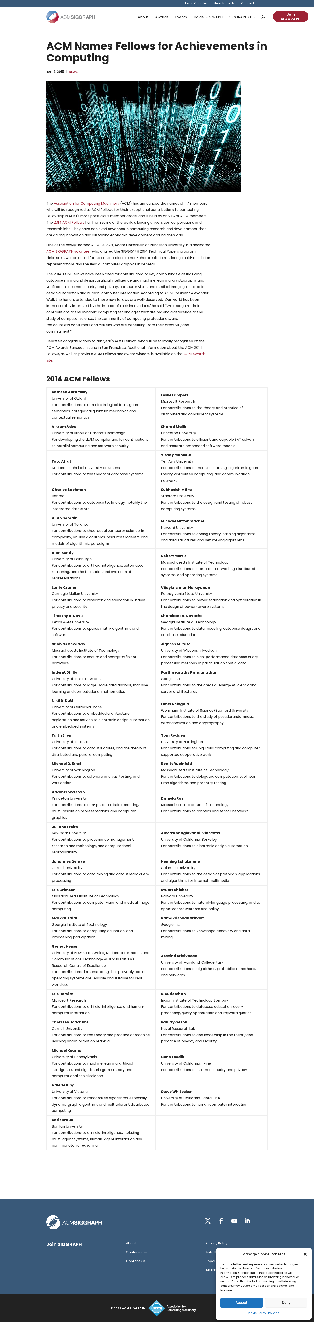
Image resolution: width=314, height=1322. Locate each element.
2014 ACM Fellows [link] (69, 222)
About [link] (143, 17)
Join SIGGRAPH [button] (291, 16)
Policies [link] (273, 1313)
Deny (286, 1302)
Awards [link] (161, 17)
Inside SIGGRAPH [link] (208, 17)
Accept (242, 1302)
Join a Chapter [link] (195, 4)
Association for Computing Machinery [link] (86, 203)
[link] (70, 17)
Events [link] (181, 17)
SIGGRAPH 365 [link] (242, 17)
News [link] (73, 72)
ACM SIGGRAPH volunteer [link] (68, 251)
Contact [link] (247, 4)
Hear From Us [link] (224, 4)
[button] (305, 1254)
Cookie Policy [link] (256, 1313)
